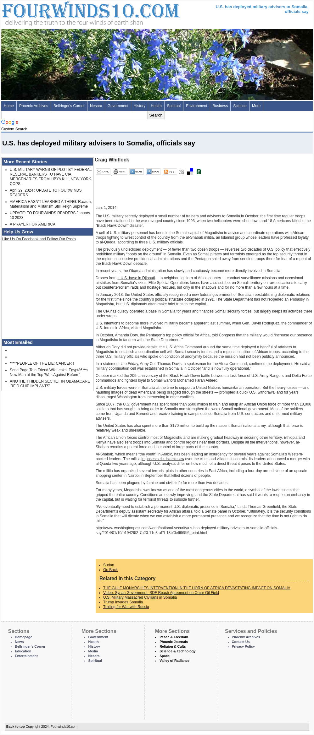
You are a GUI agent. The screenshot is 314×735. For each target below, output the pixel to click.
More (256, 106)
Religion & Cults (173, 646)
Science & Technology (177, 651)
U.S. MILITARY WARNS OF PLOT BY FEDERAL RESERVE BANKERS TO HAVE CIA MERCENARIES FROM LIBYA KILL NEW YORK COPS (51, 176)
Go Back (110, 570)
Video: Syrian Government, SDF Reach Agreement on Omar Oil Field (161, 593)
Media (93, 651)
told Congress (223, 335)
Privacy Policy (243, 646)
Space (165, 656)
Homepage (23, 637)
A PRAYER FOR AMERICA (32, 224)
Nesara (96, 106)
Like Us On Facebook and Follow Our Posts (39, 239)
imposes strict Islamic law (163, 459)
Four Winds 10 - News (64, 12)
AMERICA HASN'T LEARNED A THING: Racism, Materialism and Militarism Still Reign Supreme (51, 204)
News (19, 642)
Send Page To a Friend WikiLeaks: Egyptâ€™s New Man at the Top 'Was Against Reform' (49, 372)
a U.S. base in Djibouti (136, 278)
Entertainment (26, 656)
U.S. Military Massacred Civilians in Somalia (140, 597)
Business (220, 106)
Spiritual (174, 106)
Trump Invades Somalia (123, 602)
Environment (196, 106)
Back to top (15, 726)
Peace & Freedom (174, 637)
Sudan (108, 565)
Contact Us (241, 642)
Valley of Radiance (174, 660)
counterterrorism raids (120, 287)
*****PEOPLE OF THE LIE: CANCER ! (42, 363)
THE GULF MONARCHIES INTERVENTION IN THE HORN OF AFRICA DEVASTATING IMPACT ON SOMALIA (196, 588)
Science (240, 106)
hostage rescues (161, 287)
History (139, 106)
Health (156, 106)
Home (9, 106)
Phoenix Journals (174, 642)
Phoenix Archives (33, 106)
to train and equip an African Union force (242, 404)
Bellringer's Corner (69, 106)
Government (118, 106)
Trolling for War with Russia (126, 607)
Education (23, 651)
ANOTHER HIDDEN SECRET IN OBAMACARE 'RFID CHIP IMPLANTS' (50, 383)
